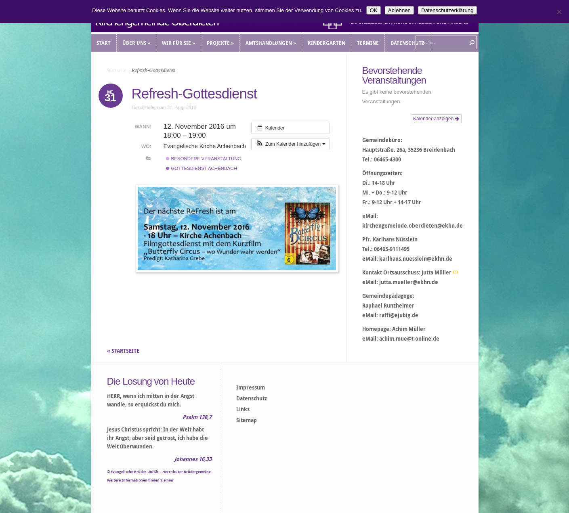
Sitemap (246, 420)
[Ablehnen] (559, 12)
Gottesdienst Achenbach (201, 168)
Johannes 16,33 (193, 459)
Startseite (116, 70)
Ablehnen (399, 10)
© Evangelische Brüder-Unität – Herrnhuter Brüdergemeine (159, 471)
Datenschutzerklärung (447, 10)
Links (243, 409)
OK (373, 10)
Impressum (250, 387)
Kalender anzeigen (436, 118)
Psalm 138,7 (197, 417)
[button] (290, 144)
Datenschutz (251, 398)
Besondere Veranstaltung (203, 158)
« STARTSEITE (124, 350)
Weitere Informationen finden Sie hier (140, 480)
